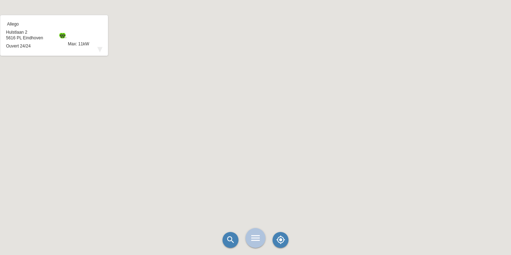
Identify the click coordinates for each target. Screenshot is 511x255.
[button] (255, 110)
